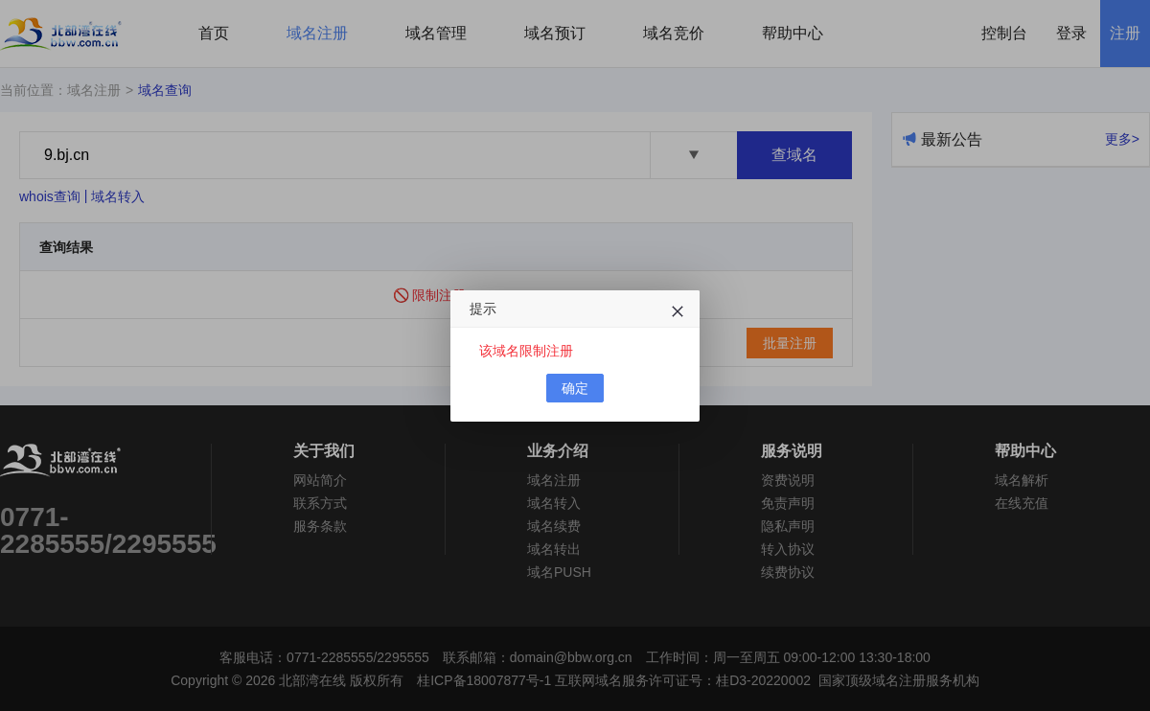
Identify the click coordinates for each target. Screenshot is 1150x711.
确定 (575, 388)
